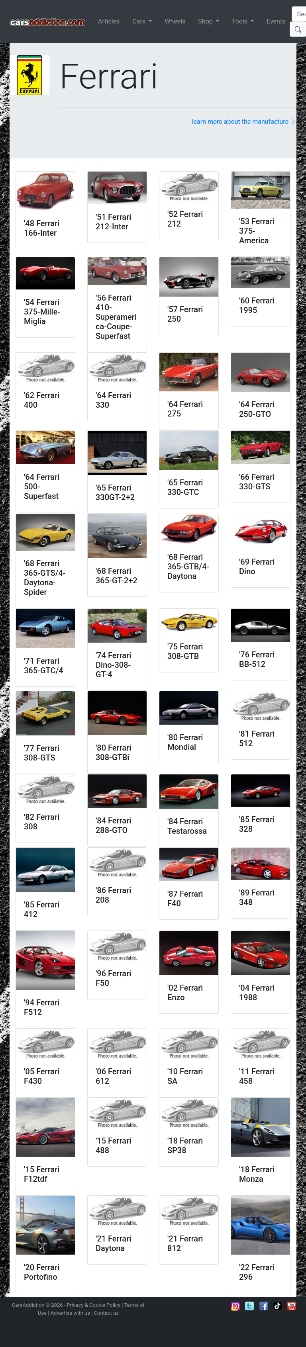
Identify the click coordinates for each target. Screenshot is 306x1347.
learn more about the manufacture (244, 121)
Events (276, 21)
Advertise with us (70, 1313)
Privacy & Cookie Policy (94, 1305)
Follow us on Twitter (249, 1306)
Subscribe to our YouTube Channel (291, 1306)
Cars (139, 21)
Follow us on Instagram (235, 1306)
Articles (109, 21)
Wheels (175, 21)
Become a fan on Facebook (264, 1306)
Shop (206, 21)
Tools (240, 21)
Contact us (106, 1313)
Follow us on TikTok (277, 1306)
